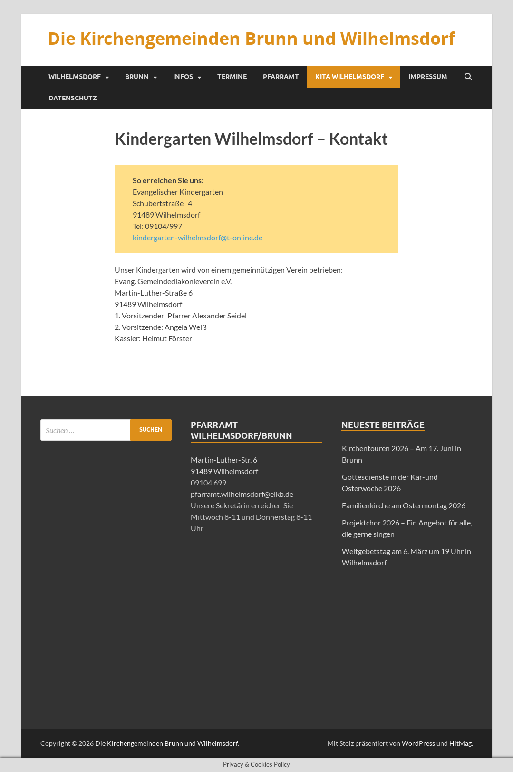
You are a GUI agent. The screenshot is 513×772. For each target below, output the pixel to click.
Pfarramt (281, 76)
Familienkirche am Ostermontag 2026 (403, 505)
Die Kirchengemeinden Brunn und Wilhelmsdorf (251, 38)
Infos (183, 76)
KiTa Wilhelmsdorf (349, 76)
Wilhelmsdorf (74, 76)
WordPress (418, 743)
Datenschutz (72, 98)
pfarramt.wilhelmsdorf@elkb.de (242, 493)
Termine (232, 76)
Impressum (427, 76)
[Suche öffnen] (468, 77)
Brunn (137, 76)
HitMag (460, 743)
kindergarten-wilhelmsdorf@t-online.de (197, 237)
